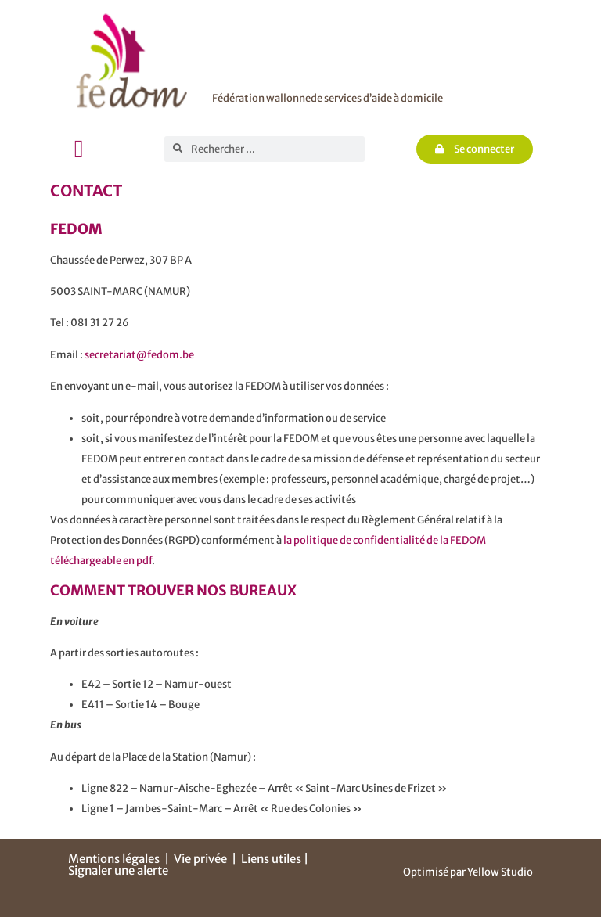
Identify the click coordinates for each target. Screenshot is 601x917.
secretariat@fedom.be (139, 354)
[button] (79, 148)
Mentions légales (114, 858)
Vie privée (200, 858)
